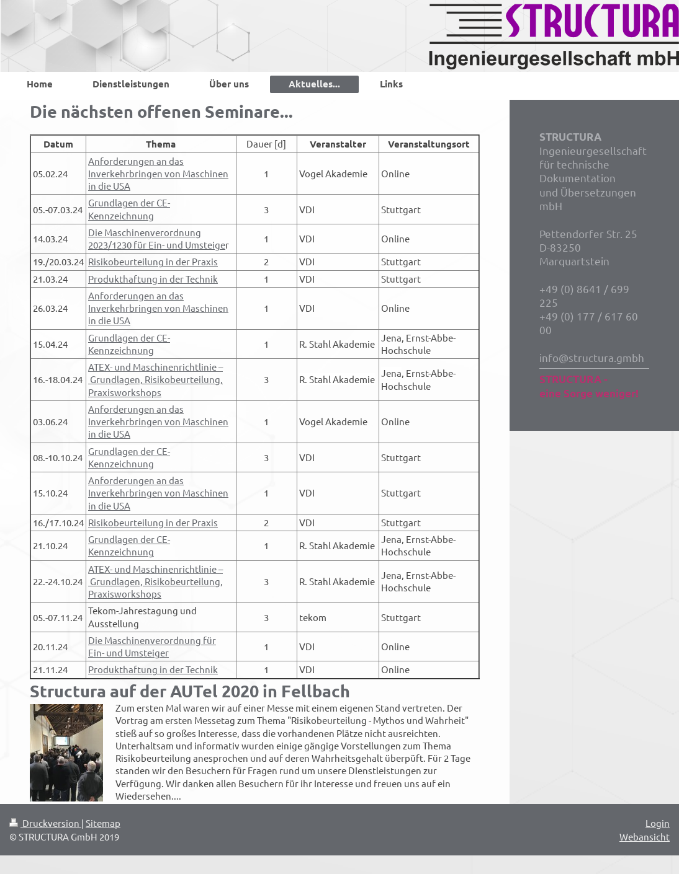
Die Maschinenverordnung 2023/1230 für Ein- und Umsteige (156, 238)
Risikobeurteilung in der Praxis (153, 261)
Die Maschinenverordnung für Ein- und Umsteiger (152, 646)
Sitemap (103, 823)
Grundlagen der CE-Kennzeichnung (129, 208)
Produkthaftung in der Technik (153, 279)
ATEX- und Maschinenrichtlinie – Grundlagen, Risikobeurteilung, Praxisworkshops (155, 379)
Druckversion (45, 823)
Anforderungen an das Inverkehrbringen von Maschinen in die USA (158, 173)
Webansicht (644, 836)
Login (657, 823)
